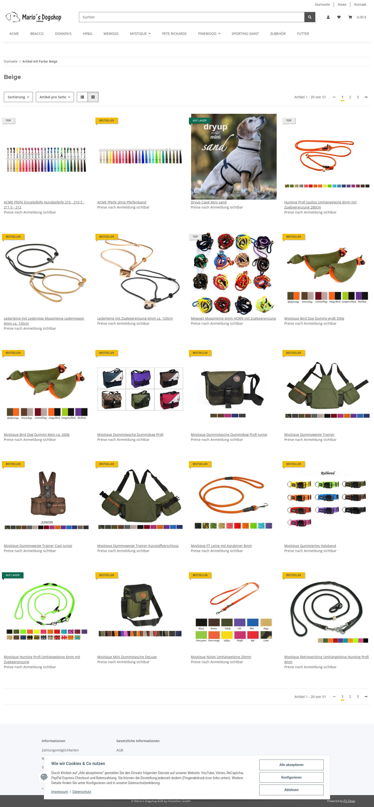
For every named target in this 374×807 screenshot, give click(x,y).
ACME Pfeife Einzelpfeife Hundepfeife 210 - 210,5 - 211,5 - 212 (44, 204)
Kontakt (360, 4)
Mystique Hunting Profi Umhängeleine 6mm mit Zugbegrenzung (42, 659)
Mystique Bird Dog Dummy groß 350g (314, 318)
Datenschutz (82, 792)
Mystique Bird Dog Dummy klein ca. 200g (36, 434)
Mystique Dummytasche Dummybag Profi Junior (229, 434)
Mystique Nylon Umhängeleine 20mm (221, 657)
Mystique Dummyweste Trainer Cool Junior (38, 545)
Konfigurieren (291, 778)
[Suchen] (192, 17)
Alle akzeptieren (291, 765)
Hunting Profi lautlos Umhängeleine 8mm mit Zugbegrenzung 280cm (320, 204)
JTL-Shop (349, 801)
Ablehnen (291, 790)
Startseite (322, 4)
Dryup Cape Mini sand (209, 202)
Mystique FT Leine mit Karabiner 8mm (221, 545)
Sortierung (16, 97)
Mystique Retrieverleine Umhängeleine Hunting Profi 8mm (326, 659)
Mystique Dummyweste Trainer (309, 434)
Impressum (60, 792)
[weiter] (366, 97)
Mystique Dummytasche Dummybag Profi (130, 434)
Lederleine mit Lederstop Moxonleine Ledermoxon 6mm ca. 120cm (44, 321)
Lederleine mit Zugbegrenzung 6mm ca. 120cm (135, 318)
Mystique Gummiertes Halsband (310, 545)
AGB (119, 750)
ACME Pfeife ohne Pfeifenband (121, 202)
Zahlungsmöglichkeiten (60, 750)
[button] (328, 17)
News (342, 4)
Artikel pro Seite (53, 97)
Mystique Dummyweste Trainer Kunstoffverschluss (138, 545)
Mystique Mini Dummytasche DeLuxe (127, 657)
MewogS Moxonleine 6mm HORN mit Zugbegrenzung (233, 318)
